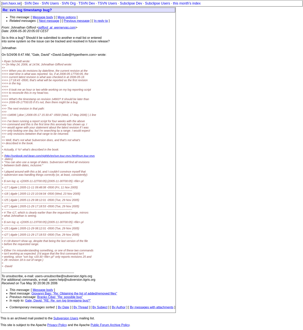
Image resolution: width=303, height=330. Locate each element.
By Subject (99, 307)
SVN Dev (31, 3)
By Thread (81, 307)
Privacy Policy (57, 325)
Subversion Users (65, 318)
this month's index (187, 3)
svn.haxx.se (11, 3)
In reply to (101, 20)
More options (67, 17)
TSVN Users (107, 3)
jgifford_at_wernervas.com (57, 27)
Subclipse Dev (131, 3)
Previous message (77, 20)
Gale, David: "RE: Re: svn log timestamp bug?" (58, 300)
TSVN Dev (87, 3)
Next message (49, 20)
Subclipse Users (157, 3)
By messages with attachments (152, 307)
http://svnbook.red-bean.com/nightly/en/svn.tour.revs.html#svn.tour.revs (50, 155)
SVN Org (69, 3)
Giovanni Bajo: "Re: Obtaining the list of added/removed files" (74, 293)
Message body (43, 17)
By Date (63, 307)
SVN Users (50, 3)
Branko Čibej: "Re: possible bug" (60, 297)
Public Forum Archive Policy (110, 325)
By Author (118, 307)
